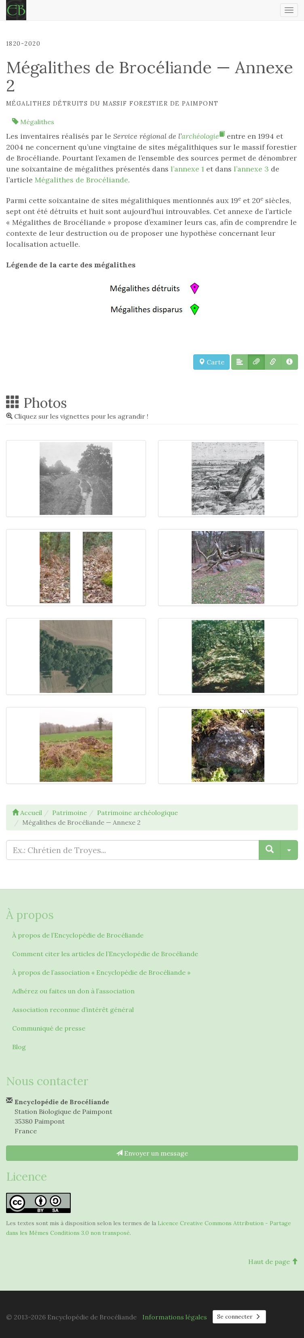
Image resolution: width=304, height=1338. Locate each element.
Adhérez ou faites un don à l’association (73, 991)
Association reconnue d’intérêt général (73, 1010)
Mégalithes (33, 122)
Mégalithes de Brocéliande (81, 179)
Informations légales (174, 1317)
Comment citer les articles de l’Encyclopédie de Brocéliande (105, 954)
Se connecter (239, 1316)
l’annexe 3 (251, 169)
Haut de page (273, 1262)
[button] (239, 362)
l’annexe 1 (187, 169)
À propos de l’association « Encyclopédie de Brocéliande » (101, 972)
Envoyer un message (152, 1153)
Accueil (27, 813)
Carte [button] (211, 362)
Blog (19, 1047)
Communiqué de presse (48, 1028)
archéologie (203, 136)
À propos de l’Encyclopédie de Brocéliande (78, 935)
